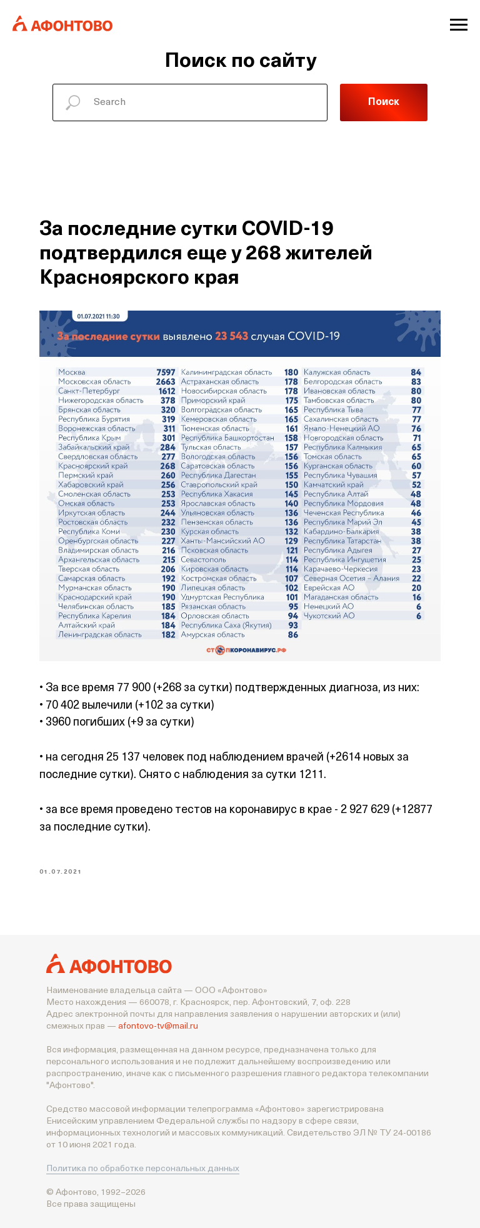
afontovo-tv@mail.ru (158, 1026)
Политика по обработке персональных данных (142, 1168)
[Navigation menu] (459, 25)
